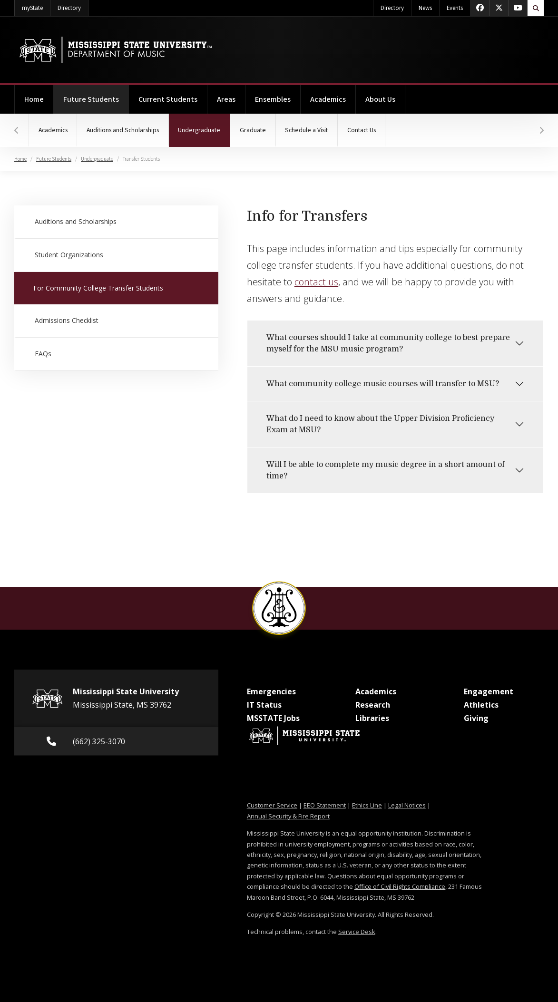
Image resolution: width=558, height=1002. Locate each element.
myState (36, 6)
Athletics (481, 705)
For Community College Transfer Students (97, 287)
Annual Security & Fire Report (288, 816)
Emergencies (271, 691)
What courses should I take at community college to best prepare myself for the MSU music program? (388, 343)
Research (372, 705)
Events (455, 8)
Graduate (254, 130)
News (425, 8)
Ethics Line (367, 805)
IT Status (264, 705)
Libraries (372, 718)
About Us (380, 99)
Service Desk (356, 931)
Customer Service (272, 805)
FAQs (43, 353)
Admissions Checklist (66, 320)
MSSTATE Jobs (273, 718)
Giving (476, 718)
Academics (328, 99)
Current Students (167, 99)
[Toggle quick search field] (536, 8)
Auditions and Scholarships (123, 130)
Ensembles (273, 99)
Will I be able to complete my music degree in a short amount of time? (385, 470)
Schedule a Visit (307, 130)
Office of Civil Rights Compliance (399, 886)
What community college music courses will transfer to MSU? (382, 383)
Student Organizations (68, 254)
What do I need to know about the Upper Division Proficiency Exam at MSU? (380, 424)
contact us (316, 281)
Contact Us (363, 130)
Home (34, 99)
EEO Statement (324, 805)
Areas (226, 99)
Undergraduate (205, 124)
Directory (73, 6)
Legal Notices (407, 805)
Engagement (488, 691)
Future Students (96, 95)
